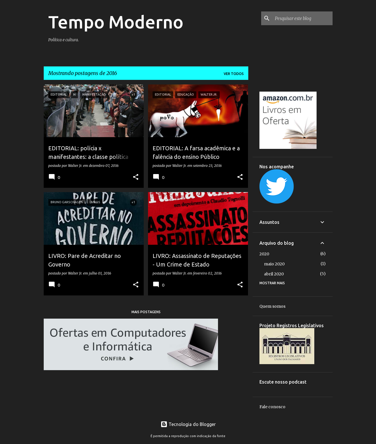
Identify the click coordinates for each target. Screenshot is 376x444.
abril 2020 (274, 274)
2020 (264, 253)
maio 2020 (274, 264)
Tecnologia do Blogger (188, 424)
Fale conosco (272, 406)
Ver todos (234, 74)
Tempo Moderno (115, 22)
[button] (135, 177)
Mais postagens (146, 312)
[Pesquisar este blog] (303, 18)
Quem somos (272, 306)
